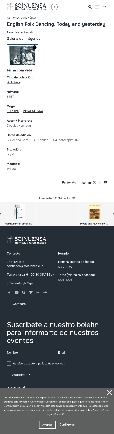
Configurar (67, 424)
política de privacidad (51, 363)
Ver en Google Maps (21, 283)
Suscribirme (18, 374)
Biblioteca (13, 82)
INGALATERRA (33, 111)
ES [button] (104, 7)
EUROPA (13, 111)
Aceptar (47, 424)
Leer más (98, 410)
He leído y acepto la (39, 363)
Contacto (19, 304)
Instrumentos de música (21, 17)
